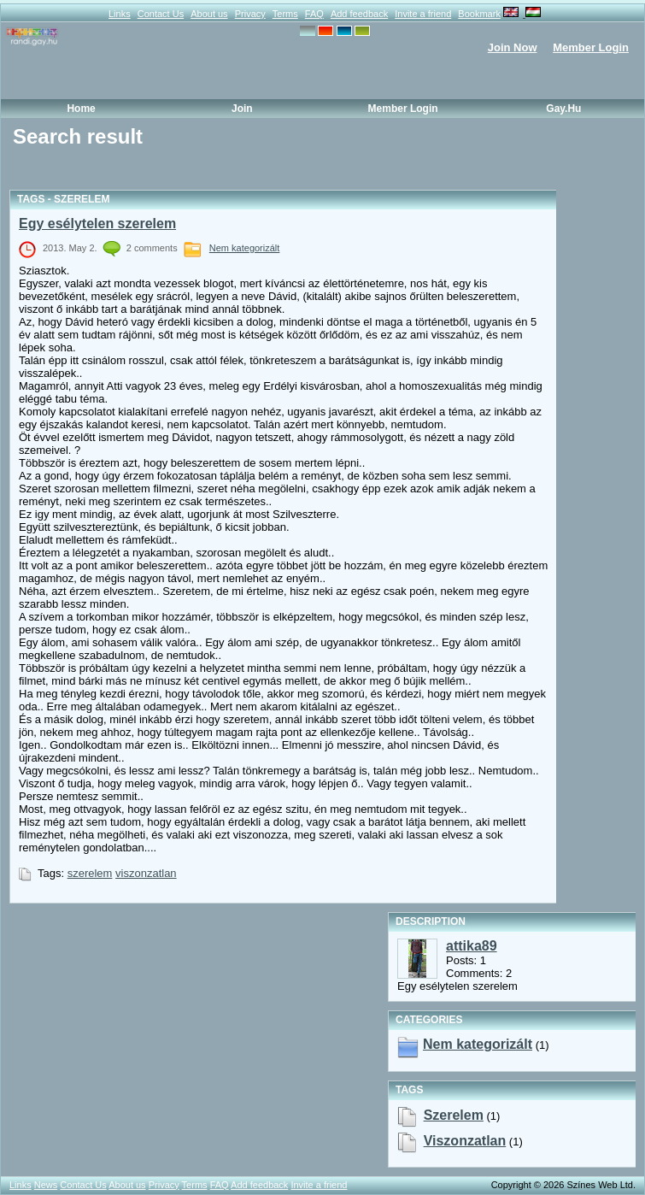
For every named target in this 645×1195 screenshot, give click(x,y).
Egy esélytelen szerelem (97, 223)
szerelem (90, 873)
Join (242, 109)
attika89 (471, 946)
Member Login (591, 47)
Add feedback (359, 14)
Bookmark (479, 14)
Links (119, 14)
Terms (285, 14)
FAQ (314, 14)
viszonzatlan (146, 873)
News (46, 1185)
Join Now (512, 47)
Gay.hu (563, 109)
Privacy (250, 14)
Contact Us (161, 14)
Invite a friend (423, 14)
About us (209, 14)
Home (81, 109)
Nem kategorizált (244, 248)
